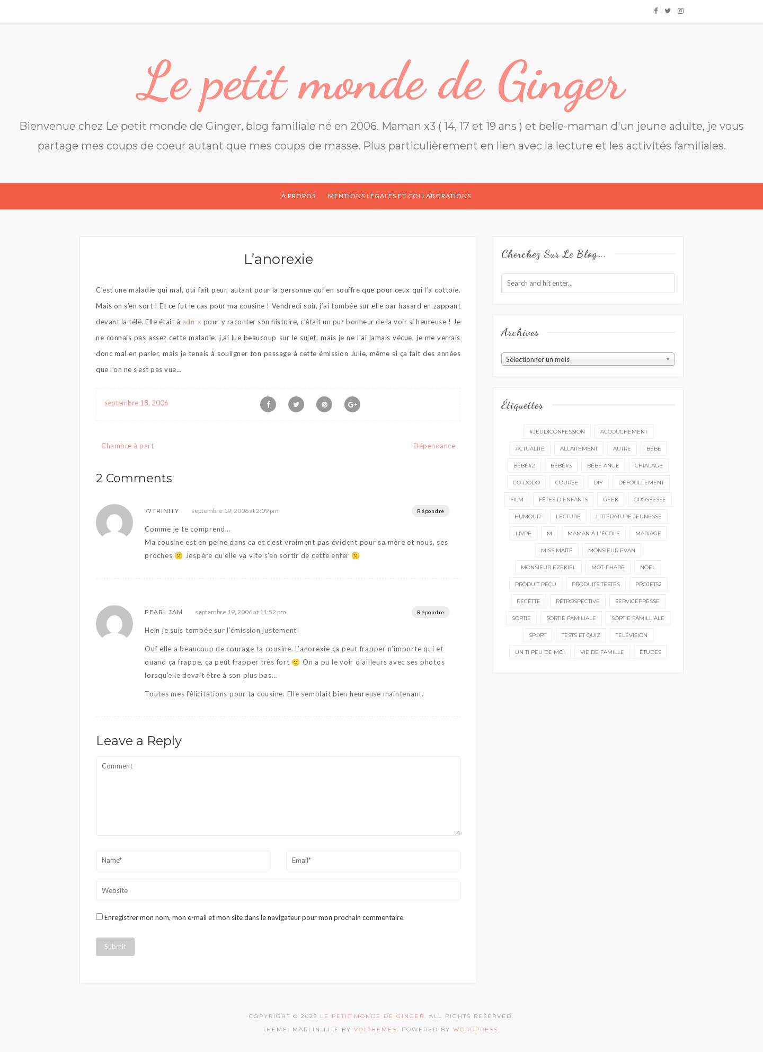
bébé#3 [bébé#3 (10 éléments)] (561, 465)
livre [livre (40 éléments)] (523, 533)
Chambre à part (127, 445)
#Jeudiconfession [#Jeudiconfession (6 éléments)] (557, 431)
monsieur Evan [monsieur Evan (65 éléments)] (611, 550)
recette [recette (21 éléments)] (528, 601)
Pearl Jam (164, 612)
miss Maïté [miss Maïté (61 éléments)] (557, 550)
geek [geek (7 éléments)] (610, 499)
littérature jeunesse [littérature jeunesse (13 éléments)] (629, 516)
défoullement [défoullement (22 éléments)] (641, 482)
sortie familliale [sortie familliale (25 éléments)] (637, 618)
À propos (298, 196)
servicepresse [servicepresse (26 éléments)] (637, 601)
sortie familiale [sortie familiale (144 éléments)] (571, 618)
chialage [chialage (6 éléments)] (649, 465)
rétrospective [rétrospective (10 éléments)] (578, 601)
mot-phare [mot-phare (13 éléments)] (608, 567)
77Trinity (162, 511)
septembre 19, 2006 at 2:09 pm (235, 511)
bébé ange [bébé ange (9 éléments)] (603, 465)
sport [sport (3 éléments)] (537, 635)
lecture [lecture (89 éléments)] (568, 516)
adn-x (192, 321)
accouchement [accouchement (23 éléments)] (623, 431)
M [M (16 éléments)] (549, 533)
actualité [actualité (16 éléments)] (530, 448)
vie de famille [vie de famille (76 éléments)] (602, 652)
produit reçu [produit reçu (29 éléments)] (535, 584)
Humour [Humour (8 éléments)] (527, 516)
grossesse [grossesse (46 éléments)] (650, 499)
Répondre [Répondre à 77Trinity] (431, 511)
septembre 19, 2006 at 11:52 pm (240, 612)
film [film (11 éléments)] (517, 499)
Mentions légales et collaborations (399, 196)
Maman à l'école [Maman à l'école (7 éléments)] (593, 533)
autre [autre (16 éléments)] (622, 448)
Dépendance (434, 445)
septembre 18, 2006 (136, 403)
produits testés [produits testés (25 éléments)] (596, 584)
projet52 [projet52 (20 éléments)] (648, 584)
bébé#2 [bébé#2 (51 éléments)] (524, 465)
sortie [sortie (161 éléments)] (521, 618)
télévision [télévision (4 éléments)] (631, 635)
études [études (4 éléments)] (650, 652)
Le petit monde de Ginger (381, 80)
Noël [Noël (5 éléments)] (647, 567)
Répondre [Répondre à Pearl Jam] (431, 612)
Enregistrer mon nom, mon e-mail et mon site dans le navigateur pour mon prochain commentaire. (254, 917)
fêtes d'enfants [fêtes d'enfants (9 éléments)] (563, 499)
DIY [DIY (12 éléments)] (598, 482)
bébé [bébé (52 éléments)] (653, 448)
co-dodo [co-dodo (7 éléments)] (526, 482)
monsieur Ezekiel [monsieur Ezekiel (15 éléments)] (548, 567)
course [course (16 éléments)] (566, 482)
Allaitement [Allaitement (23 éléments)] (579, 448)
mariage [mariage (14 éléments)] (648, 533)
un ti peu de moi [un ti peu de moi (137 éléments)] (540, 652)
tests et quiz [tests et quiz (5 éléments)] (581, 635)
